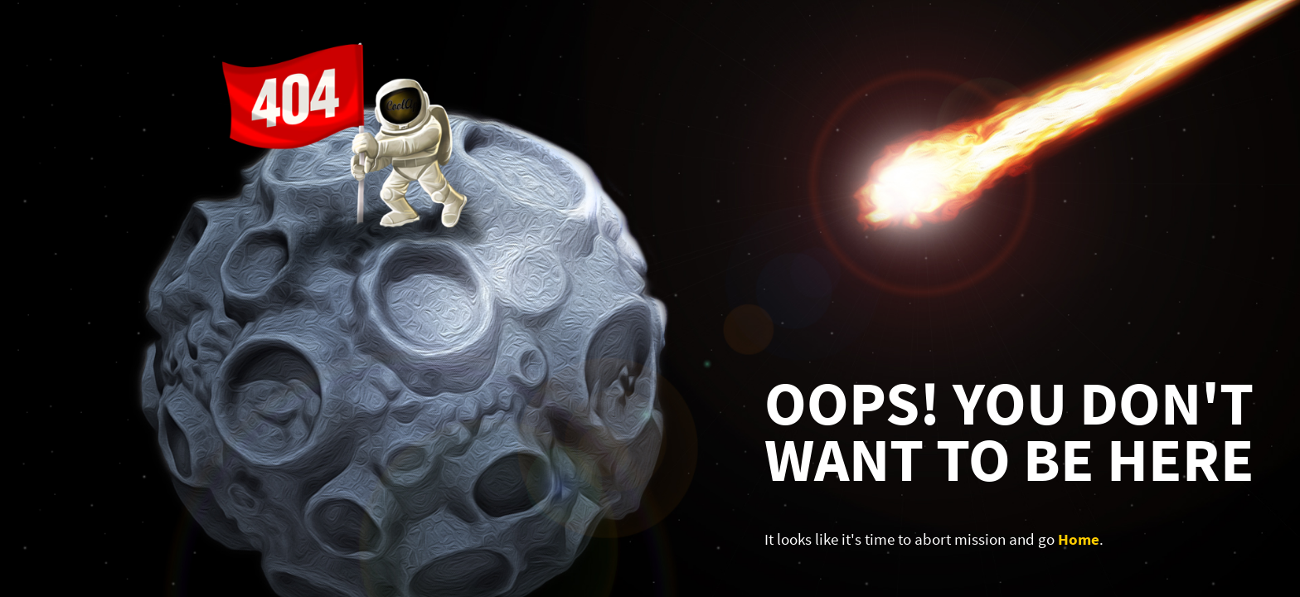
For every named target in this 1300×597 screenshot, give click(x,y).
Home (1078, 539)
